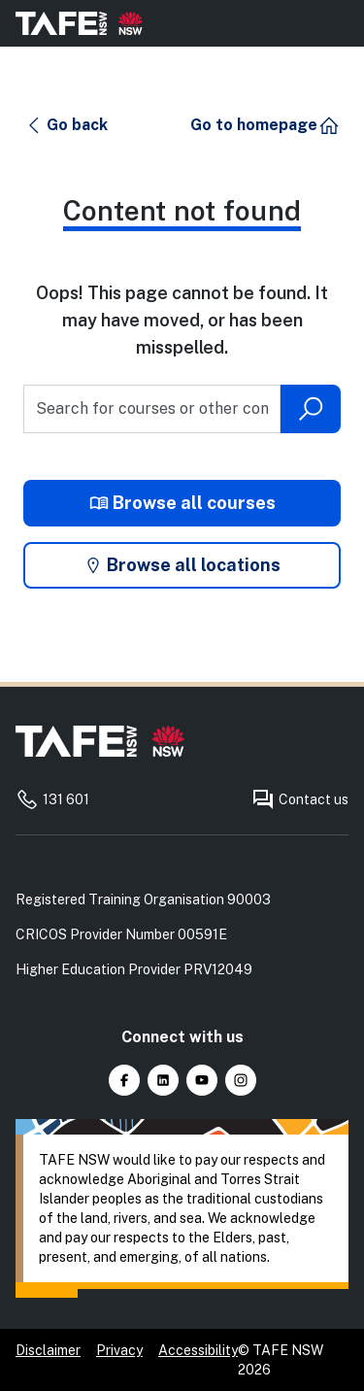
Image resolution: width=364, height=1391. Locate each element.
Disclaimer (48, 1350)
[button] (66, 125)
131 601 (52, 799)
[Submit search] (311, 409)
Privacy (119, 1350)
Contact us (299, 799)
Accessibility (198, 1350)
